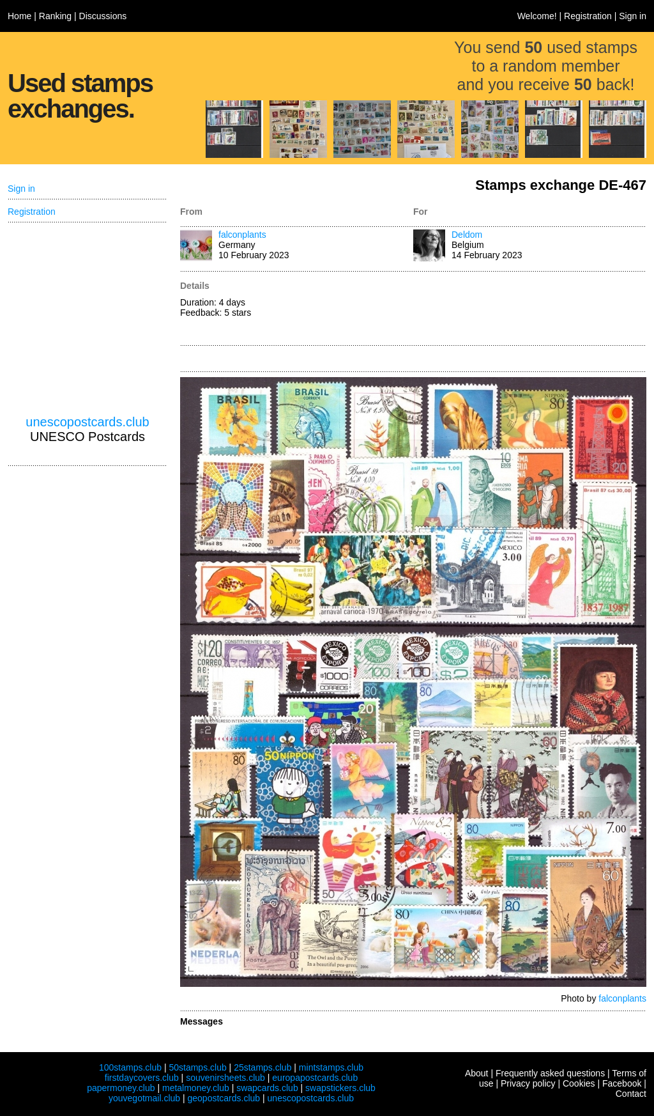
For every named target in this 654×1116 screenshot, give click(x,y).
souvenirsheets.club (225, 1078)
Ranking (55, 16)
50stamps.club (197, 1067)
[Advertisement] (529, 309)
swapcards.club (267, 1088)
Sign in (632, 16)
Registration (588, 16)
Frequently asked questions (550, 1073)
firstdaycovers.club (142, 1078)
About (477, 1073)
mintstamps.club (331, 1067)
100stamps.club (130, 1067)
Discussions (103, 16)
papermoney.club (121, 1088)
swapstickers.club (340, 1088)
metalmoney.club (195, 1088)
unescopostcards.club (87, 422)
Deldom (467, 234)
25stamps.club (262, 1067)
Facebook (621, 1083)
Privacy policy (528, 1083)
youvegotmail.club (144, 1098)
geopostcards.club (224, 1098)
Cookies (579, 1083)
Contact (631, 1094)
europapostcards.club (315, 1078)
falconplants (242, 234)
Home (19, 16)
